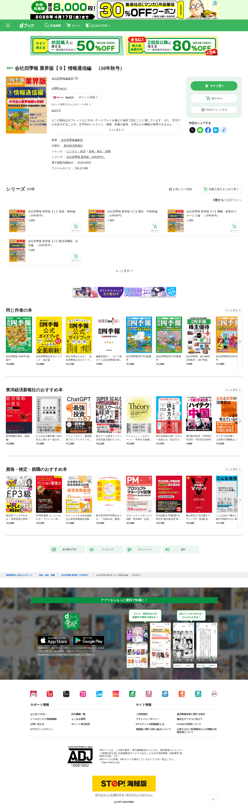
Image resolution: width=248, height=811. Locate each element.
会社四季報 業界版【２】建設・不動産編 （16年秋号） (133, 213)
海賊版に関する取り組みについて (153, 729)
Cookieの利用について (189, 724)
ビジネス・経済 (76, 151)
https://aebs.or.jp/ (111, 762)
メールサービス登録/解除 (43, 719)
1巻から (218, 200)
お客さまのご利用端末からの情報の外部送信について (197, 731)
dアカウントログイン (41, 729)
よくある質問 (78, 719)
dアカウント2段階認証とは (150, 724)
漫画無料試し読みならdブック (19, 575)
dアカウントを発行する (109, 794)
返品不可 (56, 110)
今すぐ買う (217, 85)
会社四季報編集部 (62, 78)
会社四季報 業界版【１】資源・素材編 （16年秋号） (53, 213)
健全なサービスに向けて (190, 719)
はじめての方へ (38, 714)
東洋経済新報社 (73, 145)
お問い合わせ (37, 724)
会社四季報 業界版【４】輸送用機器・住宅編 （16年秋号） (53, 243)
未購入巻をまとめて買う (224, 189)
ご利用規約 (142, 714)
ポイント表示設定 (80, 724)
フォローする (76, 78)
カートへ (216, 98)
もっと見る (232, 310)
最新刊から (234, 200)
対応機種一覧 (78, 714)
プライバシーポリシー (147, 719)
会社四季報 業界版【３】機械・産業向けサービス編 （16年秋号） (211, 213)
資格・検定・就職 (100, 151)
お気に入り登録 (182, 189)
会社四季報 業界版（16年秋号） (86, 156)
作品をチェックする (216, 109)
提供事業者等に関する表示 (191, 714)
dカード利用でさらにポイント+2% (70, 104)
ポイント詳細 (87, 97)
